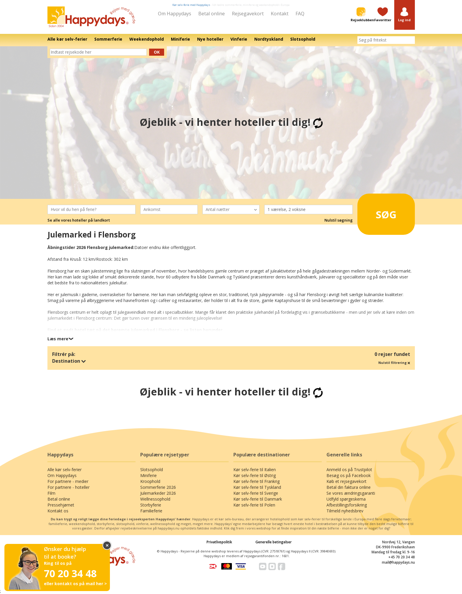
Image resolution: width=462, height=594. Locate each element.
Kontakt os (57, 511)
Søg (378, 212)
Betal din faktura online (348, 487)
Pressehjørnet (60, 505)
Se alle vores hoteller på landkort (78, 220)
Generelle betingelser (273, 541)
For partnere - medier (67, 481)
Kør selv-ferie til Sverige (255, 493)
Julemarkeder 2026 (158, 493)
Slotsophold (151, 469)
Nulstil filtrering (394, 362)
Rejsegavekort (248, 13)
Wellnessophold (155, 499)
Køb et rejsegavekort (346, 481)
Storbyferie (150, 505)
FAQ (300, 13)
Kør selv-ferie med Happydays (191, 5)
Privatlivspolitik (219, 541)
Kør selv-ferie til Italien (254, 469)
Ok (157, 52)
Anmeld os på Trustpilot (349, 469)
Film (51, 493)
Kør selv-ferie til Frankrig (256, 481)
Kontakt (279, 13)
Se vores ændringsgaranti (350, 493)
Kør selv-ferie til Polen (254, 505)
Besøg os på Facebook (348, 475)
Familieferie (151, 511)
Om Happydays (174, 13)
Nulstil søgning (338, 220)
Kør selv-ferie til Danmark (257, 499)
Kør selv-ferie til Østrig (254, 475)
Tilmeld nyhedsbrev (344, 511)
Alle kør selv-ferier (64, 469)
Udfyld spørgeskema (346, 499)
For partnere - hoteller (68, 487)
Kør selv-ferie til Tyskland (257, 487)
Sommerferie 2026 (158, 487)
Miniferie (148, 475)
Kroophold (150, 481)
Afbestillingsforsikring (346, 505)
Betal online (211, 13)
